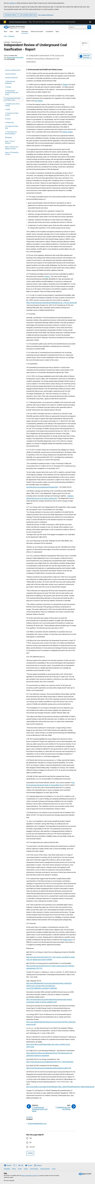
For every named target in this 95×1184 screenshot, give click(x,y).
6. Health (7, 109)
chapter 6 (66, 84)
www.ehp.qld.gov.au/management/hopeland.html (42, 487)
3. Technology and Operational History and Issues (11, 92)
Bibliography (8, 137)
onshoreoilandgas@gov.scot (37, 1123)
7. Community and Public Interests (11, 114)
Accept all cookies (10, 15)
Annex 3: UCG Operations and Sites (12, 153)
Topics (11, 31)
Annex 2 (47, 276)
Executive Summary (10, 74)
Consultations (49, 31)
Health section (67, 940)
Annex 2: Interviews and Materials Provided (11, 147)
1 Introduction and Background (10, 82)
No (30, 1142)
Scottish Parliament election (18, 22)
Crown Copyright (34, 1168)
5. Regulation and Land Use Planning (12, 104)
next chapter (39, 101)
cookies (11, 3)
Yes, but (32, 1147)
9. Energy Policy (9, 122)
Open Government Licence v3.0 (30, 1175)
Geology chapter (67, 132)
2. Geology (8, 87)
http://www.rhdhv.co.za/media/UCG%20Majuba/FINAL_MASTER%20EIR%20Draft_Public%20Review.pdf (60, 1087)
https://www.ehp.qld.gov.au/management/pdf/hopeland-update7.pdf (48, 1068)
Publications (24, 31)
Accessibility (7, 1168)
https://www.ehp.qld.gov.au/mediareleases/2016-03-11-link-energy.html (49, 1062)
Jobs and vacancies (45, 1168)
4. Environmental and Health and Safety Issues (12, 99)
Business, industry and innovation (15, 57)
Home (5, 36)
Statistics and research (37, 31)
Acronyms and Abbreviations (13, 70)
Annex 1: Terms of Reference (10, 142)
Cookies (26, 1168)
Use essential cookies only (28, 15)
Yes (30, 1138)
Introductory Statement (11, 77)
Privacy (54, 1168)
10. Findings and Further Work (11, 127)
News (17, 31)
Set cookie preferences (45, 15)
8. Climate (8, 119)
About (5, 31)
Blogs (57, 31)
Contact (20, 1168)
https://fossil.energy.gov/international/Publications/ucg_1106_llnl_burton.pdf (51, 303)
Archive (14, 1168)
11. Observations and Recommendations (11, 132)
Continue (30, 1153)
